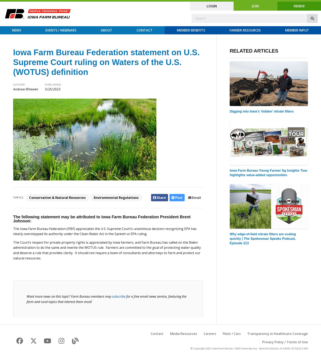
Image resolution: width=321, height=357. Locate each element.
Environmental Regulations (116, 197)
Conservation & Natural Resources (57, 197)
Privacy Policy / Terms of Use (285, 342)
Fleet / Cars (232, 333)
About (106, 30)
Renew (299, 6)
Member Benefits (191, 30)
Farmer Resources (245, 30)
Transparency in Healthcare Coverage (277, 333)
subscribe (118, 296)
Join (255, 6)
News (16, 30)
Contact (145, 30)
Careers (210, 333)
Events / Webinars (60, 30)
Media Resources (183, 333)
